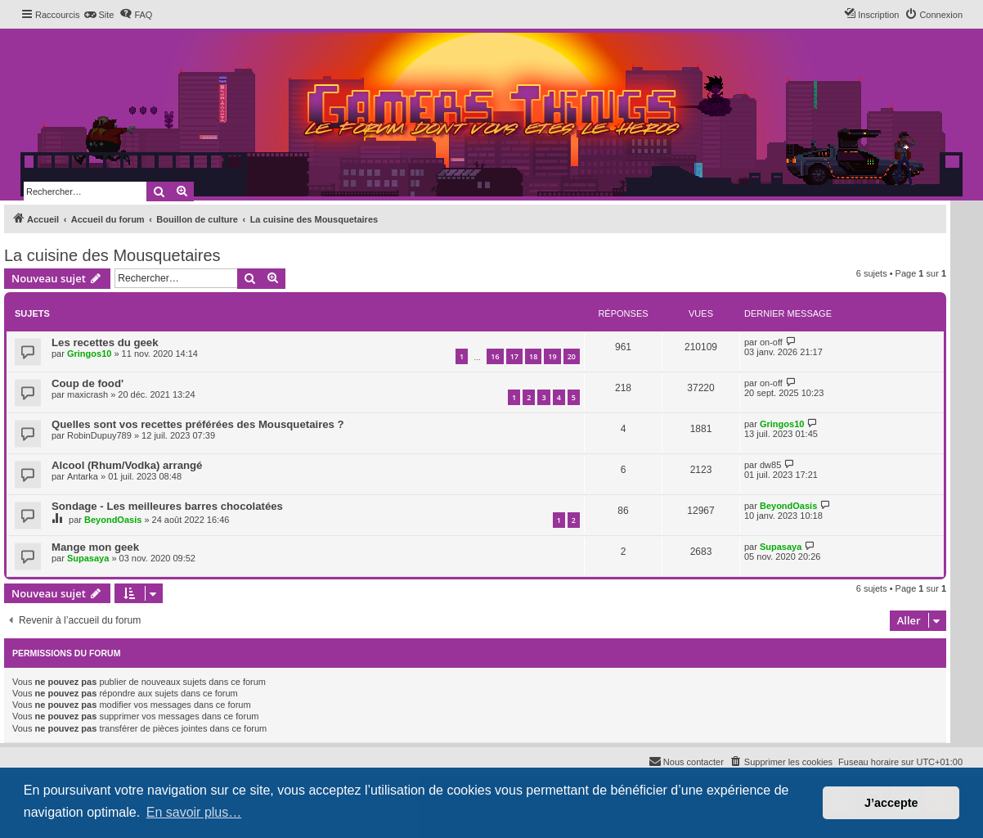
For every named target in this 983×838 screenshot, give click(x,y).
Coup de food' (87, 383)
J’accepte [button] (891, 802)
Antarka (82, 476)
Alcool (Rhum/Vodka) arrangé (127, 465)
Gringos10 (89, 353)
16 (495, 356)
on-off (771, 342)
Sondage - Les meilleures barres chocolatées (167, 506)
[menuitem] (98, 15)
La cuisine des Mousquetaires (112, 255)
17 (514, 356)
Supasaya (88, 558)
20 (572, 356)
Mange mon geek (95, 547)
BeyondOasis (112, 520)
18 (533, 356)
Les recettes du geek (105, 342)
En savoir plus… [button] (194, 812)
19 (552, 356)
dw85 (770, 465)
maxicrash (87, 394)
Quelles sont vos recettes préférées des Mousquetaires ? (198, 424)
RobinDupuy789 (99, 435)
